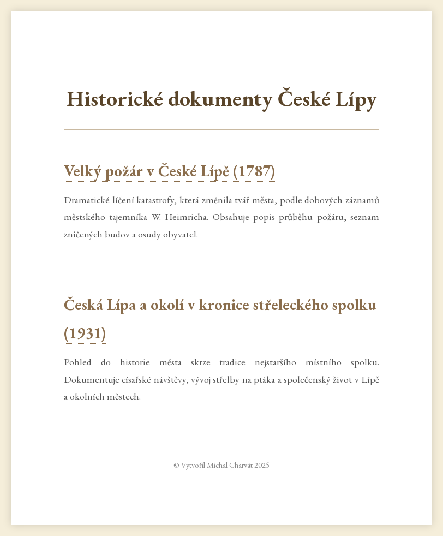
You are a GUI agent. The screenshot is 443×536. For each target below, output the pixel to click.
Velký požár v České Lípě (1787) (169, 170)
